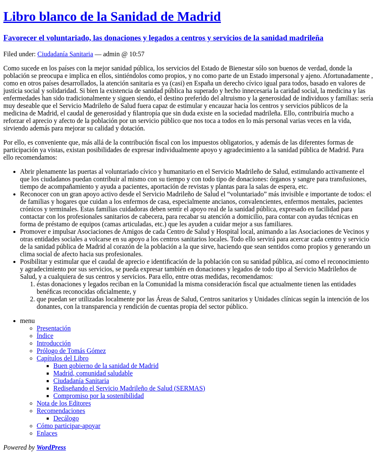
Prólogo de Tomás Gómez (71, 350)
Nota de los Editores (64, 403)
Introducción (54, 343)
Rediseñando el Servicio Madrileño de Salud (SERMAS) (129, 388)
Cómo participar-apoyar (68, 425)
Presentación (54, 328)
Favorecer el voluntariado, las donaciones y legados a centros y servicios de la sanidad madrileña (163, 37)
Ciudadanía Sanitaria (65, 54)
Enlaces (47, 433)
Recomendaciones (61, 410)
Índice (45, 335)
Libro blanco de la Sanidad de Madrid (112, 16)
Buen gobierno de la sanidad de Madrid (105, 365)
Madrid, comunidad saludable (93, 373)
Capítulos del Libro (62, 358)
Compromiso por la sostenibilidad (98, 395)
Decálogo (66, 418)
